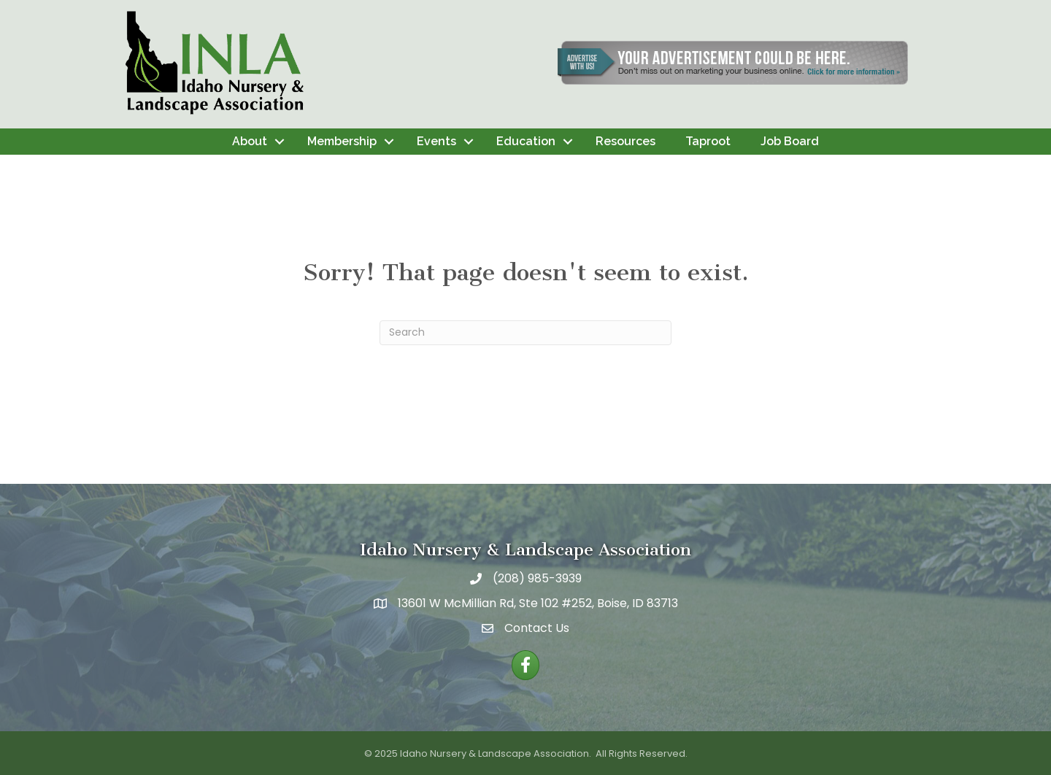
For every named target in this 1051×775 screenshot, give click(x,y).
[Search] (525, 332)
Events (436, 141)
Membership (342, 141)
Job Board (790, 141)
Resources (625, 141)
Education (525, 141)
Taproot (708, 141)
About (249, 141)
